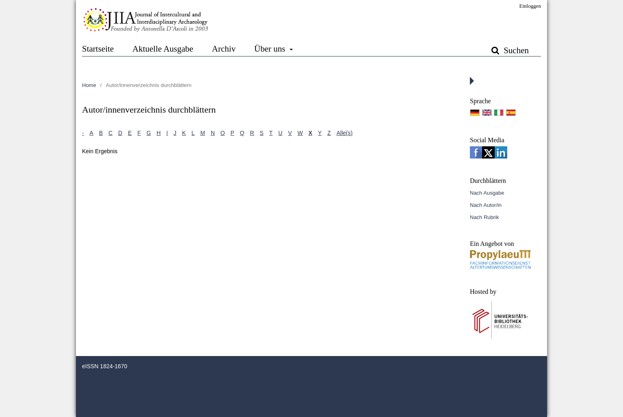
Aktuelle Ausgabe (162, 49)
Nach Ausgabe (487, 193)
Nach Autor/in (486, 205)
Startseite (98, 49)
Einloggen (530, 6)
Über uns (271, 49)
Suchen (515, 50)
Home (89, 85)
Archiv (224, 49)
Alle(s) (345, 133)
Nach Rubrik (484, 217)
